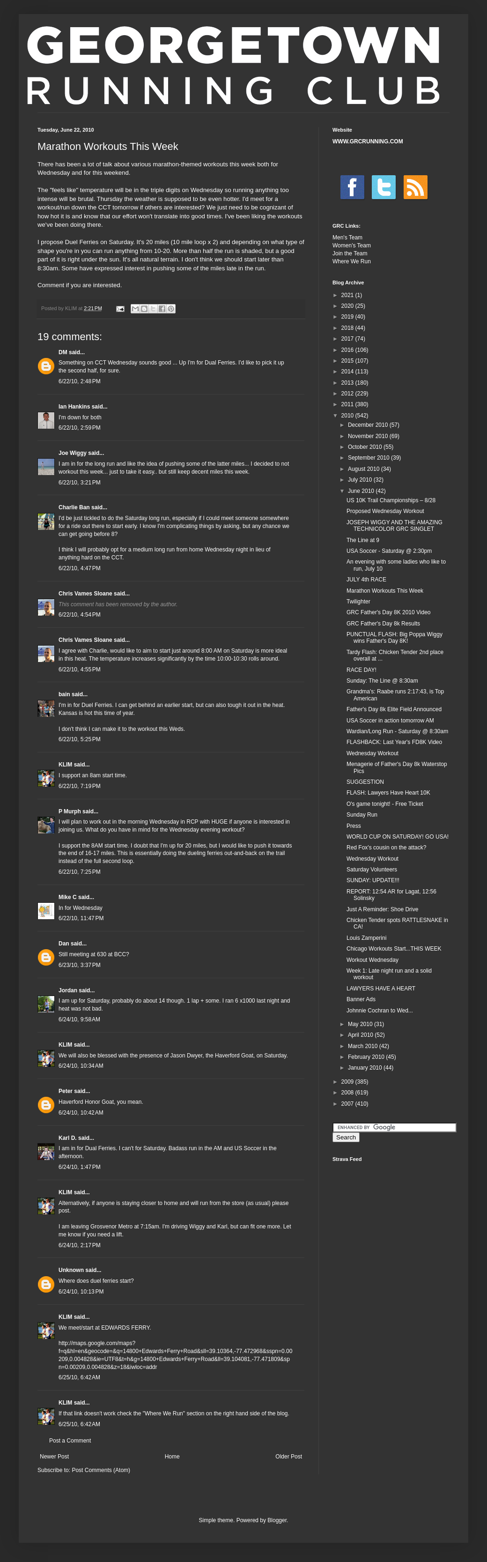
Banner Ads (361, 999)
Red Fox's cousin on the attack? (386, 847)
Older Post (288, 1456)
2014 (348, 371)
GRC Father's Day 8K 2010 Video (389, 612)
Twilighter (358, 601)
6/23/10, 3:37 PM (80, 965)
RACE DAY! (361, 670)
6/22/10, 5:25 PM (80, 739)
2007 (348, 1104)
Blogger (277, 1520)
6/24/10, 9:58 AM (79, 1019)
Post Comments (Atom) (101, 1470)
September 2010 (369, 457)
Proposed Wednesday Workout (385, 511)
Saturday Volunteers (372, 869)
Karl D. (68, 1138)
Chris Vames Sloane (85, 593)
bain (64, 694)
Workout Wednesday (372, 960)
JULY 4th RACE (366, 579)
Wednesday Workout (372, 753)
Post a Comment (70, 1440)
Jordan (68, 990)
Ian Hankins (74, 406)
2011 (348, 404)
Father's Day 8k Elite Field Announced (394, 709)
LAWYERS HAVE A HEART (381, 988)
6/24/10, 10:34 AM (81, 1066)
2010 (348, 415)
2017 (348, 338)
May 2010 (361, 1024)
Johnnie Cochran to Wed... (380, 1010)
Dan (64, 943)
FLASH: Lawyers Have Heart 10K (388, 792)
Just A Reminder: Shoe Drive (382, 909)
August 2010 (364, 469)
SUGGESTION (365, 782)
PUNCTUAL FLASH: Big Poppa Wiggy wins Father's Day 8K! (395, 637)
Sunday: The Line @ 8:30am (382, 680)
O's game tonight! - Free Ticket (385, 804)
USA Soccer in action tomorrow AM (390, 720)
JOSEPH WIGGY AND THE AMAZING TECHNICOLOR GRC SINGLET (395, 525)
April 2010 (361, 1035)
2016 (348, 350)
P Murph (70, 811)
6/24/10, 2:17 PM (80, 1245)
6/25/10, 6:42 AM (79, 1377)
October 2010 (366, 447)
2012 (348, 393)
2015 (348, 360)
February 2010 (367, 1057)
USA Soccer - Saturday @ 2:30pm (389, 551)
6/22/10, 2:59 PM (80, 427)
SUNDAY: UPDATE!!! (373, 880)
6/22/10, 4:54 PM (80, 614)
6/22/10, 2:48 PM (80, 381)
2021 (348, 295)
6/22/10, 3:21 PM (80, 482)
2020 (348, 306)
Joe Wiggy (73, 453)
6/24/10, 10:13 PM (81, 1291)
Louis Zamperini (366, 938)
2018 (348, 328)
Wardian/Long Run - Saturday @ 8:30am (397, 731)
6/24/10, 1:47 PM (80, 1167)
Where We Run (351, 261)
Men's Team (347, 237)
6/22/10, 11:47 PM (81, 918)
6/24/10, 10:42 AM (81, 1112)
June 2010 (362, 491)
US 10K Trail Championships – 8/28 (391, 500)
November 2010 (369, 436)
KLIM (65, 764)
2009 (348, 1082)
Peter (66, 1091)
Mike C (68, 897)
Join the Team (350, 253)
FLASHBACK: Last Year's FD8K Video (394, 742)
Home (172, 1456)
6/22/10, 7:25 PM (80, 872)
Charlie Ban (74, 507)
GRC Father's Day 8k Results (383, 623)
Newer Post (54, 1456)
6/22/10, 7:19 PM (80, 786)
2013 (348, 382)
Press (354, 826)
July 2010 (361, 479)
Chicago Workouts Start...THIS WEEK (394, 948)
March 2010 (363, 1046)
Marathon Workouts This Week (385, 591)
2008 (348, 1092)
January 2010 (366, 1067)
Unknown (71, 1270)
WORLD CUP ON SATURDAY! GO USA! (398, 836)
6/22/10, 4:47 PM (80, 568)
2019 (348, 316)
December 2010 (369, 425)
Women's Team (351, 245)
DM (63, 352)
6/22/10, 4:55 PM (80, 669)
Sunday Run (362, 814)
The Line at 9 (363, 540)
